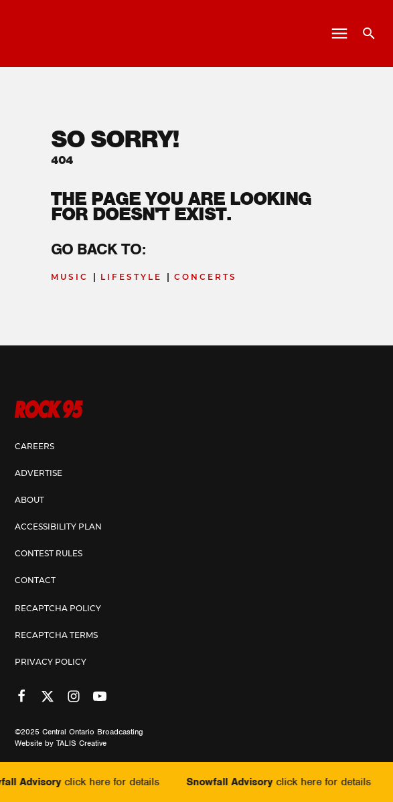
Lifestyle (131, 277)
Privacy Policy (50, 662)
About (29, 500)
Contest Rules (48, 553)
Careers (34, 446)
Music (69, 277)
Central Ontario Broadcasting (92, 731)
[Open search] (363, 33)
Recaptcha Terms (56, 635)
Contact (35, 580)
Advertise (38, 473)
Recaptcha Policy (58, 608)
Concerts (205, 277)
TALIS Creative (81, 743)
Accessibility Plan (58, 527)
